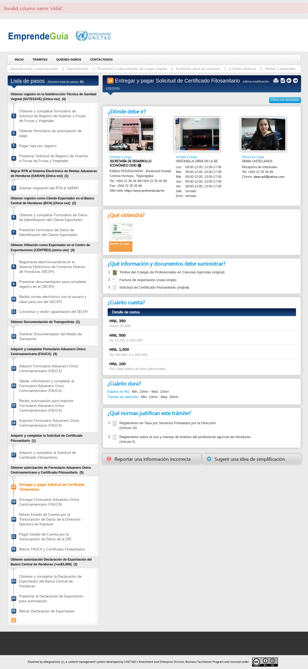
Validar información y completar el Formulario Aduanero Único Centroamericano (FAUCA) (46, 385)
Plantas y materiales (280, 68)
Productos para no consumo (198, 68)
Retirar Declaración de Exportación (47, 610)
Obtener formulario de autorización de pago (50, 133)
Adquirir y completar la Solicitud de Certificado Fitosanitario (47, 455)
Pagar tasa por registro (37, 145)
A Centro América (242, 68)
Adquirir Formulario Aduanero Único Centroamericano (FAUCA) (48, 368)
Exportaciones (78, 68)
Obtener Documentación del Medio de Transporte (50, 336)
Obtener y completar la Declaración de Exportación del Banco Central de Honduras (50, 581)
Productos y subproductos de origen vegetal (132, 68)
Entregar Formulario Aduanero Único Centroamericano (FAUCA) (49, 502)
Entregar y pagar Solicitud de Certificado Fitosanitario (51, 487)
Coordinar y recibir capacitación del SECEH (53, 311)
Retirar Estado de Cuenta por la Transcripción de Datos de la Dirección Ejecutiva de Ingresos (49, 519)
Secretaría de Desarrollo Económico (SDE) (130, 163)
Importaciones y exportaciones (34, 68)
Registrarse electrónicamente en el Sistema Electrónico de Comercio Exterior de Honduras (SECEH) (52, 266)
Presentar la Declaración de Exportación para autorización (51, 598)
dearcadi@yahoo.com (269, 177)
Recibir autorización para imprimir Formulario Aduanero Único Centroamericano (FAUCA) (46, 405)
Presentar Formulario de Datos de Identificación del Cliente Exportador (48, 232)
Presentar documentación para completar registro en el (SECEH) (52, 284)
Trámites (40, 59)
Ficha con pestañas (285, 100)
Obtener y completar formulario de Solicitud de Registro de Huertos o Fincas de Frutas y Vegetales (52, 115)
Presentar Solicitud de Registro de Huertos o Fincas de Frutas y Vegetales (53, 158)
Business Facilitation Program (204, 661)
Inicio (19, 59)
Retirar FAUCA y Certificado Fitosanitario (52, 549)
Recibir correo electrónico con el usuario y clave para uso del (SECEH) (53, 299)
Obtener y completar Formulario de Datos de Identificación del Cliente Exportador (53, 217)
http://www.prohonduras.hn (144, 190)
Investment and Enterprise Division (161, 661)
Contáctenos (101, 59)
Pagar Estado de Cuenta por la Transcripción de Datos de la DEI (45, 536)
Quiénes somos (68, 59)
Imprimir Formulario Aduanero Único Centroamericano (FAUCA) (49, 423)
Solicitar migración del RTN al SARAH (49, 187)
